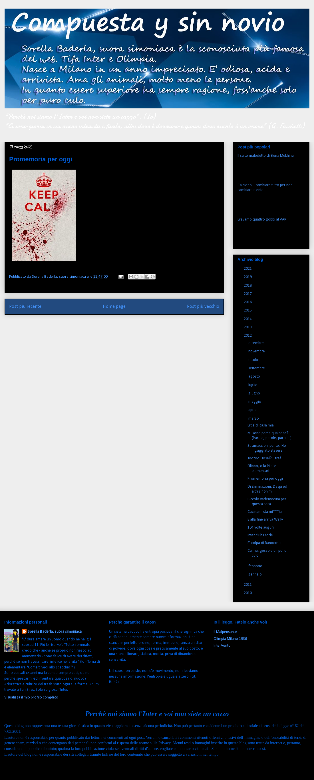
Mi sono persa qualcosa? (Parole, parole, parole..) (269, 435)
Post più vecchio (203, 306)
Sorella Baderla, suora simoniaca (55, 632)
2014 (248, 319)
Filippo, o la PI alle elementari (261, 468)
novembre (257, 351)
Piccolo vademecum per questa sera (266, 501)
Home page (114, 306)
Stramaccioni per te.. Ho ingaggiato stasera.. (266, 448)
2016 (248, 302)
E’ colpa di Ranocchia (264, 543)
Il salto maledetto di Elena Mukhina (265, 156)
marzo (254, 418)
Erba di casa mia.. (261, 425)
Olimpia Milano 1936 (230, 639)
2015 (248, 310)
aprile (253, 410)
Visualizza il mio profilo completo (31, 697)
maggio (255, 402)
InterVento (222, 646)
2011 (248, 585)
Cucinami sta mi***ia (264, 512)
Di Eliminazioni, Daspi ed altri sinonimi (267, 489)
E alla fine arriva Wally (265, 519)
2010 (248, 593)
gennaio (255, 574)
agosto (254, 376)
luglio (253, 385)
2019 (248, 277)
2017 (248, 294)
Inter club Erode (260, 535)
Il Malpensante (225, 632)
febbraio (255, 566)
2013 (248, 327)
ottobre (254, 360)
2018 (248, 285)
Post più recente (25, 306)
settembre (257, 368)
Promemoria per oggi (265, 479)
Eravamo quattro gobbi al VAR (261, 219)
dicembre (256, 343)
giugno (254, 393)
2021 (248, 269)
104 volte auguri (260, 527)
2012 (248, 336)
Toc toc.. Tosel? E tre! (264, 458)
